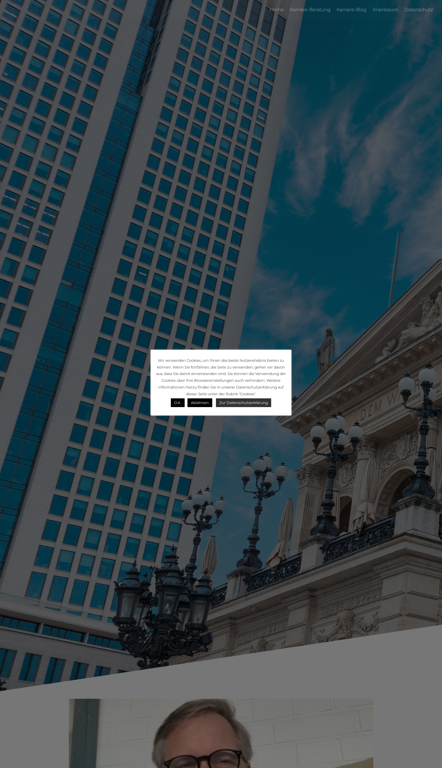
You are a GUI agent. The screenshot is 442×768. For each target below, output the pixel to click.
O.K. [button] (177, 402)
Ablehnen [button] (200, 402)
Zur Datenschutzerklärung (243, 402)
